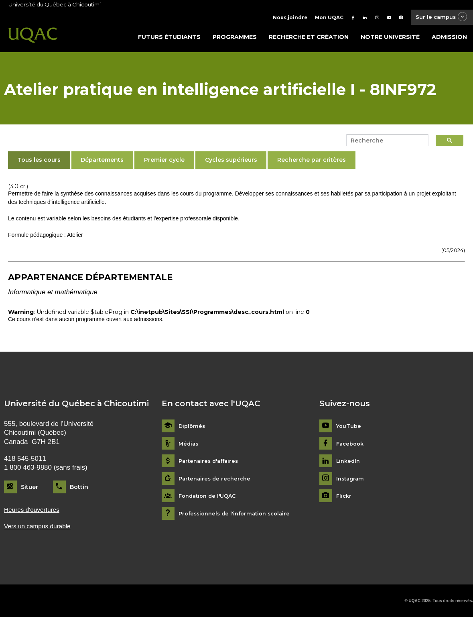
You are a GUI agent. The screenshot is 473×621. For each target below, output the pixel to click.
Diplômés (193, 428)
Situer (29, 489)
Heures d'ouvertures (34, 512)
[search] (385, 142)
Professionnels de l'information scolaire (238, 515)
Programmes (235, 39)
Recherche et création (309, 39)
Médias (189, 445)
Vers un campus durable (40, 529)
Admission (449, 39)
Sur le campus (438, 18)
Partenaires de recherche (217, 480)
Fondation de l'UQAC (210, 498)
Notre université (390, 39)
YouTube (349, 428)
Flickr (344, 498)
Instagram (351, 480)
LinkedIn (349, 463)
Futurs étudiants (169, 39)
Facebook (351, 445)
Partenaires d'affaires (211, 463)
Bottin (79, 489)
